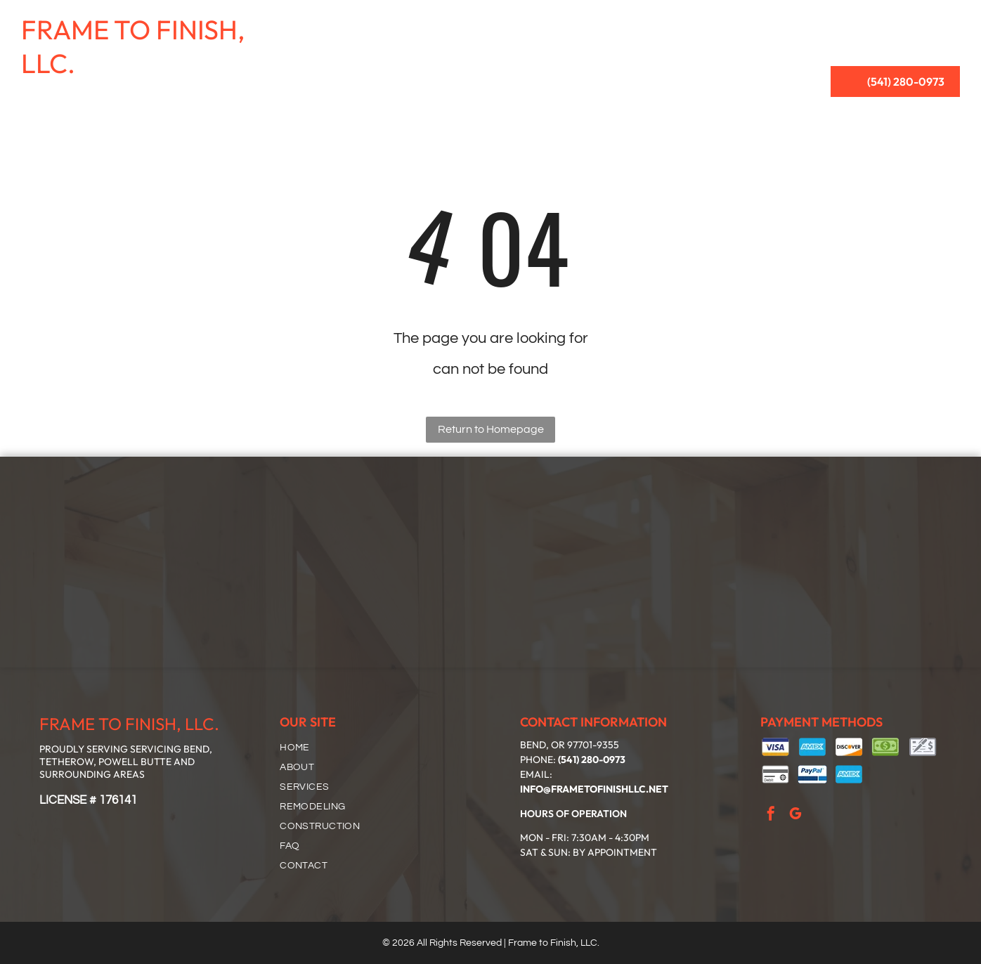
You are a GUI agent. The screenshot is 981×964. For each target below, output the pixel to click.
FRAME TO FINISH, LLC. (133, 46)
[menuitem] (390, 29)
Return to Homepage (491, 429)
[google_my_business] (795, 815)
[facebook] (770, 815)
